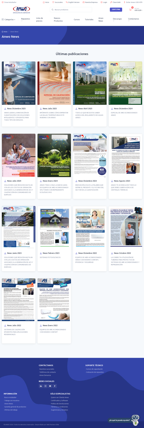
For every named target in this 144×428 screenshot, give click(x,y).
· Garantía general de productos (15, 407)
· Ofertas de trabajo (10, 410)
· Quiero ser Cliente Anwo (59, 397)
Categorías (8, 19)
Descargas (117, 19)
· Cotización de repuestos (94, 372)
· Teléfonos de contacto (47, 372)
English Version (73, 2)
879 (140, 2)
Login (104, 2)
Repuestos (25, 19)
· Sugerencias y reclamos (59, 410)
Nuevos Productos (58, 19)
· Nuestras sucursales (46, 369)
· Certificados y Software (59, 400)
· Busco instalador (10, 397)
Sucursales (57, 2)
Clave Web (115, 2)
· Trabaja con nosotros (11, 400)
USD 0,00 (138, 9)
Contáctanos (133, 19)
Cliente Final (116, 9)
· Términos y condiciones (59, 407)
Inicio (46, 2)
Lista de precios (39, 19)
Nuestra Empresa (90, 2)
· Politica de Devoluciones (59, 404)
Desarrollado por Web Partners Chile (47, 424)
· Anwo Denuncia (45, 375)
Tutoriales (89, 19)
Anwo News (101, 19)
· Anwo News (8, 404)
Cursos (77, 19)
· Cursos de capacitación (94, 369)
